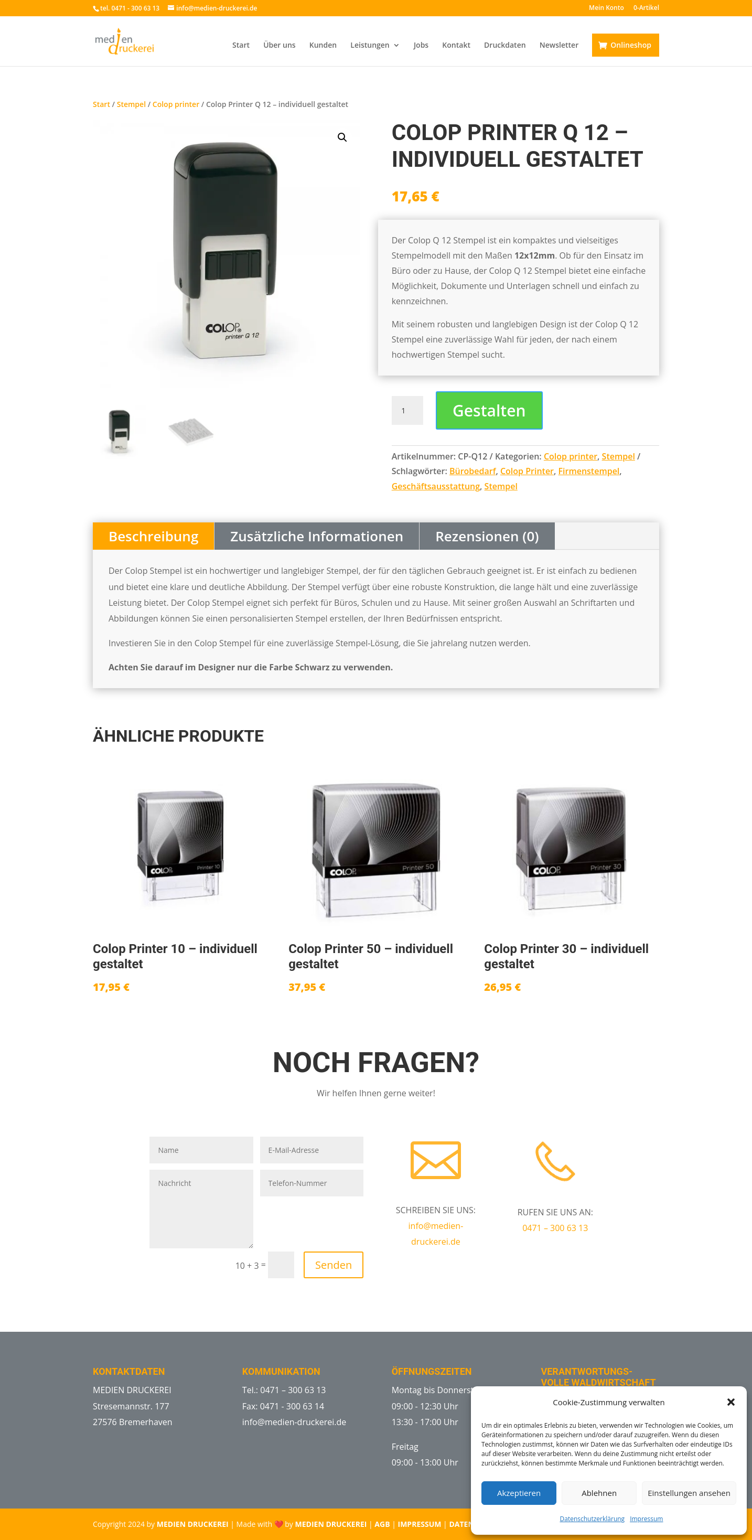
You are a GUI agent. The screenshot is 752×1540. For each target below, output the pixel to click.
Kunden (323, 45)
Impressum (646, 1518)
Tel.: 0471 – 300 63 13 (284, 1390)
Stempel (131, 104)
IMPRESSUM (420, 1524)
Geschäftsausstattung (436, 486)
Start (241, 45)
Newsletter (559, 45)
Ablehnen (599, 1493)
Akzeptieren (519, 1493)
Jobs (421, 45)
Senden (333, 1265)
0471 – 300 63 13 (555, 1228)
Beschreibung (153, 536)
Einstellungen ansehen (689, 1493)
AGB (382, 1524)
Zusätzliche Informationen (316, 536)
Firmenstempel (589, 471)
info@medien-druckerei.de (294, 1422)
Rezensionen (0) (487, 536)
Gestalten (489, 410)
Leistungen (369, 45)
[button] (731, 1402)
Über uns (279, 45)
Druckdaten (505, 45)
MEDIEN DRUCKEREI (193, 1524)
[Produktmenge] (407, 410)
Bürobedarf (472, 471)
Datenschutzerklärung (592, 1518)
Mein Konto (606, 8)
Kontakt (456, 45)
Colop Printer (527, 471)
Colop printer (176, 104)
